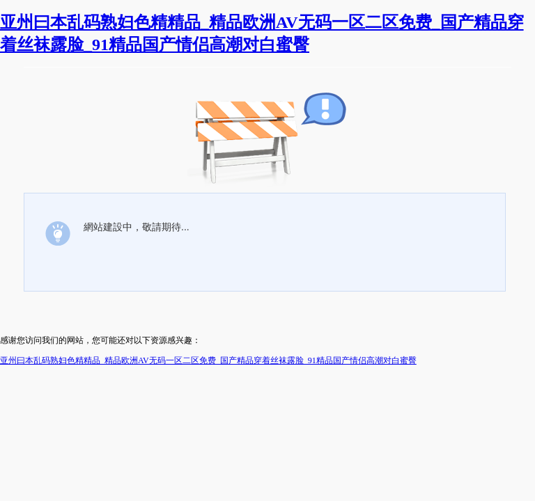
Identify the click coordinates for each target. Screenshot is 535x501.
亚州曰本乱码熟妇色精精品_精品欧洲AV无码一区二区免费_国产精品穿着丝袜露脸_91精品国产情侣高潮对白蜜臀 (208, 360)
